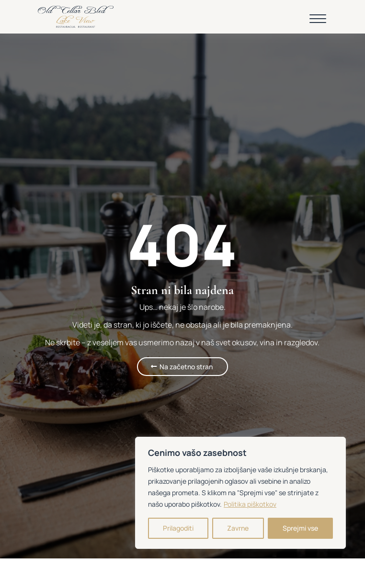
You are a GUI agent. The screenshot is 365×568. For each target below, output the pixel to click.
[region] (240, 493)
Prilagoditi (178, 528)
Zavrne (238, 528)
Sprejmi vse (300, 528)
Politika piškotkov (250, 504)
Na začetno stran (186, 366)
